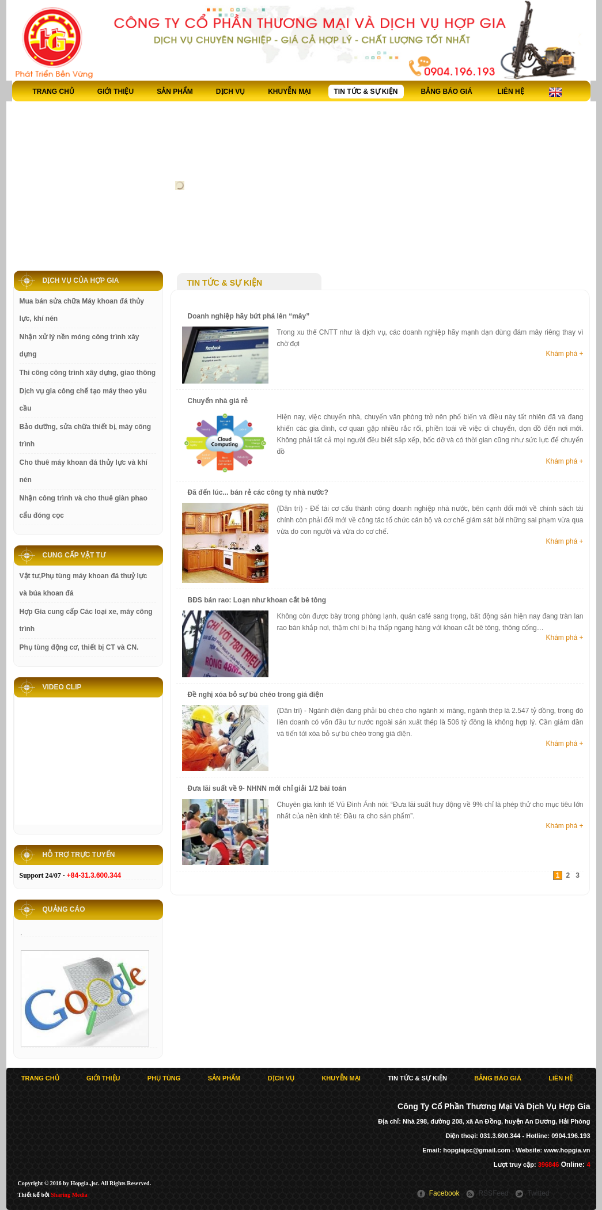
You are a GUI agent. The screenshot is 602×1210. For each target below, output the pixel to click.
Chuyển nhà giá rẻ (218, 401)
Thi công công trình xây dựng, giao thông (88, 373)
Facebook (444, 1193)
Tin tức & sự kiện (366, 92)
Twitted (538, 1193)
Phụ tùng (164, 1078)
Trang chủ (53, 92)
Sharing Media (69, 1195)
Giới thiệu (115, 92)
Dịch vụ (230, 92)
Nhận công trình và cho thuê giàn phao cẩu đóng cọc (83, 506)
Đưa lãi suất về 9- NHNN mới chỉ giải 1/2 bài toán (267, 788)
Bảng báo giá (446, 92)
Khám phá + (564, 354)
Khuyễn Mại (289, 92)
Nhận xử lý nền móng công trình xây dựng (79, 345)
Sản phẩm (175, 92)
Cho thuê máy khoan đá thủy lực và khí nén (83, 471)
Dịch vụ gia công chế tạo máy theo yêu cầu (83, 399)
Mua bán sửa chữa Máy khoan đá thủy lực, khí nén (82, 310)
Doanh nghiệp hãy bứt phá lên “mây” (249, 316)
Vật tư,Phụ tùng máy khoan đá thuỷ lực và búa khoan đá (83, 584)
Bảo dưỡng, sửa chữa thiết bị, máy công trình (86, 435)
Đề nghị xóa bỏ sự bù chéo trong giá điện (256, 695)
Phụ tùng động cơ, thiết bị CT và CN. (79, 647)
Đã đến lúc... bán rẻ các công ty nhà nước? (258, 492)
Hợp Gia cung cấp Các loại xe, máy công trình (86, 620)
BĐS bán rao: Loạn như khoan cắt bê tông (257, 600)
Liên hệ (510, 92)
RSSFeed (493, 1193)
